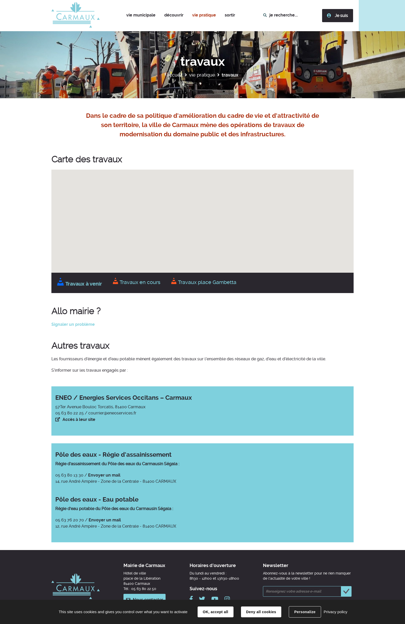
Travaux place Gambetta (203, 282)
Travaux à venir (79, 284)
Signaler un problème (73, 324)
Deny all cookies (261, 612)
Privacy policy (335, 612)
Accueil (175, 75)
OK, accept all (215, 612)
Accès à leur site (79, 419)
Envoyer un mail (104, 475)
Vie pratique (202, 75)
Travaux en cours (136, 282)
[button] (141, 15)
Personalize (304, 612)
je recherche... (284, 15)
